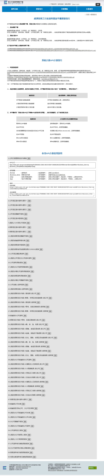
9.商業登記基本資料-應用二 (17, 233)
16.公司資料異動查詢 (15, 264)
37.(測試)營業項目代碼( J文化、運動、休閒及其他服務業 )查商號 (30, 356)
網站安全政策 (52, 471)
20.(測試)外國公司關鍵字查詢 (18, 281)
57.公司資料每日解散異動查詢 (18, 445)
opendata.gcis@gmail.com (23, 467)
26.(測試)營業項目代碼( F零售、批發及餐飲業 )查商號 (26, 308)
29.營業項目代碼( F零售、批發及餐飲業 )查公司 (24, 321)
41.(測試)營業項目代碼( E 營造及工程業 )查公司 (24, 374)
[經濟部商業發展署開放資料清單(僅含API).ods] (81, 50)
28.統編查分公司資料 (15, 317)
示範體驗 (64, 9)
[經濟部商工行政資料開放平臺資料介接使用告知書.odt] (57, 77)
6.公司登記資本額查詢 (15, 219)
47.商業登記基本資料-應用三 (18, 400)
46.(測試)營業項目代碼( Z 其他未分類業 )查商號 (24, 396)
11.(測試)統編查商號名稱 (16, 242)
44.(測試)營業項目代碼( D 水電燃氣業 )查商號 (24, 387)
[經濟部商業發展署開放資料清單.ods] (66, 49)
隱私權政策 (60, 471)
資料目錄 (14, 9)
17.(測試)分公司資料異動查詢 (18, 268)
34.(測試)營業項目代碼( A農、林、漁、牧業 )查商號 (26, 343)
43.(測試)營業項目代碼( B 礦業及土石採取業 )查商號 (26, 383)
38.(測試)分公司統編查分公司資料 (20, 361)
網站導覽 (68, 4)
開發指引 (39, 9)
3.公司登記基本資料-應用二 (17, 206)
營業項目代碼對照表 (59, 175)
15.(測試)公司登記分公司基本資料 (20, 259)
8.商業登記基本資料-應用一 (17, 228)
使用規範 (60, 4)
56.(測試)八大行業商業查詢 (17, 440)
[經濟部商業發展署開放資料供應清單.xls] (42, 49)
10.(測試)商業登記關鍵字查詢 (18, 237)
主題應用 (89, 9)
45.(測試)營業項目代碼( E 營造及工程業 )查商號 (24, 392)
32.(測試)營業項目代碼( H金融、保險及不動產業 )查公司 (27, 334)
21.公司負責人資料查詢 (16, 286)
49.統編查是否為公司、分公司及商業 (21, 409)
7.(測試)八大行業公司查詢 (17, 224)
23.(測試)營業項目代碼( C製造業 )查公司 (22, 294)
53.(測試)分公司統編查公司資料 (19, 427)
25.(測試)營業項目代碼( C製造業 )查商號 (22, 303)
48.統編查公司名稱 (14, 405)
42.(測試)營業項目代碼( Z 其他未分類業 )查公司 (24, 378)
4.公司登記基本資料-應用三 (17, 211)
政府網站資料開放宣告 (70, 471)
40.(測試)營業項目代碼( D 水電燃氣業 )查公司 (24, 370)
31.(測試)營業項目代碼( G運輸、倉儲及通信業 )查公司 (27, 330)
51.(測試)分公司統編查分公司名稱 (20, 418)
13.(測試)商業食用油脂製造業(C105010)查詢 (23, 250)
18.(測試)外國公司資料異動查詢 (19, 272)
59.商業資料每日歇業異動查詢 (18, 453)
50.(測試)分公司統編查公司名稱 (19, 414)
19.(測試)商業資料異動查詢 (17, 277)
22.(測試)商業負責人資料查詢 (18, 290)
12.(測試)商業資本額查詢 (16, 246)
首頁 (87, 14)
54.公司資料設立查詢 (15, 431)
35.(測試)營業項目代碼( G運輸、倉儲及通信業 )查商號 (27, 347)
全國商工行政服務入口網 (73, 465)
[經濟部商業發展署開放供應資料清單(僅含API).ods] (53, 72)
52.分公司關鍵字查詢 (15, 423)
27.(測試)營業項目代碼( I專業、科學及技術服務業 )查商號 (28, 312)
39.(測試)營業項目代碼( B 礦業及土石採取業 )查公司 (26, 365)
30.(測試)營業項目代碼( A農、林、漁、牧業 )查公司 (26, 325)
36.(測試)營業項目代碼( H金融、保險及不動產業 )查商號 (27, 352)
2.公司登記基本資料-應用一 (17, 202)
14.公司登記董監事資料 (16, 255)
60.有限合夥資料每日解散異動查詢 (20, 458)
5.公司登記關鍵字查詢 (15, 215)
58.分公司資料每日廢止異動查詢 (19, 449)
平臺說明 (53, 4)
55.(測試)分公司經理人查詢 (17, 436)
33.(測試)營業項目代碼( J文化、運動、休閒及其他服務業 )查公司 (30, 339)
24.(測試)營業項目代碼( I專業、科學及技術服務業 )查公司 (28, 299)
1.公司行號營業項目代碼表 (17, 158)
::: (49, 4)
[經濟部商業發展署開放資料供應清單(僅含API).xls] (51, 50)
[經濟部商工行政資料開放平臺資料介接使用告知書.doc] (24, 77)
